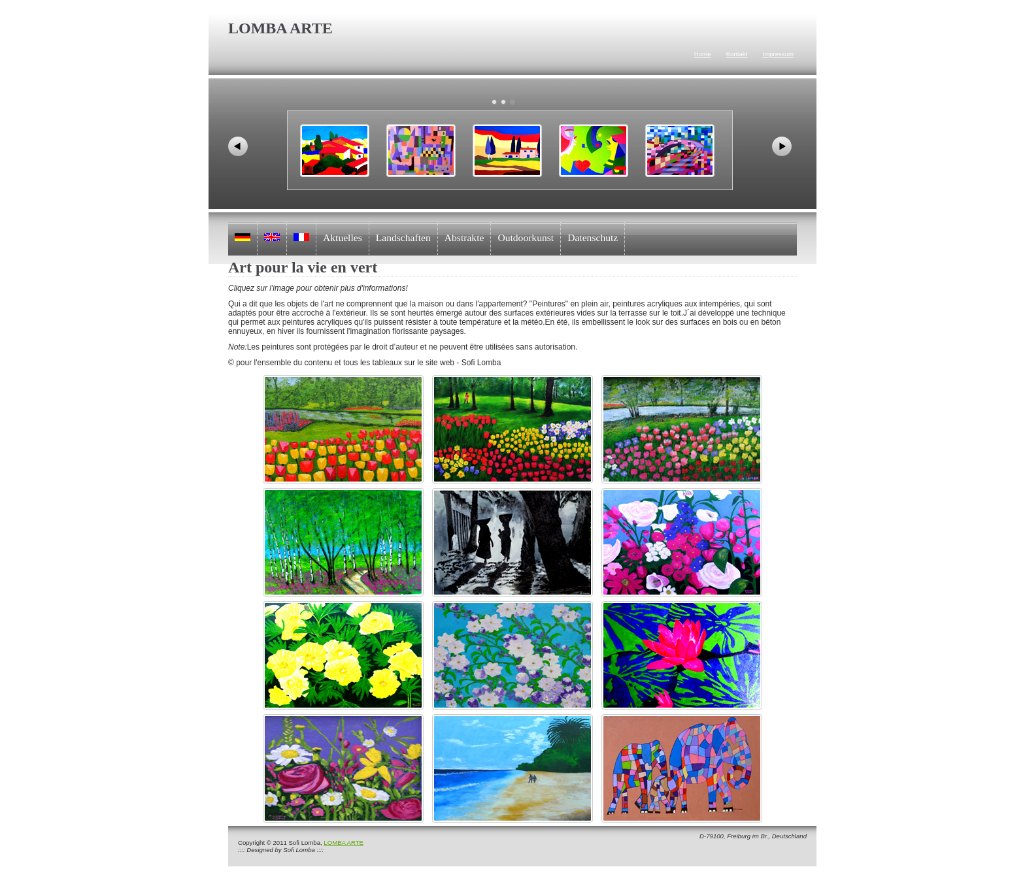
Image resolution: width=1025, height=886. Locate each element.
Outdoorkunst (525, 237)
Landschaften (403, 237)
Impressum (778, 53)
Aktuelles (342, 237)
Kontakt (737, 53)
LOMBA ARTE (343, 842)
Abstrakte (464, 237)
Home (702, 53)
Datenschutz (592, 237)
